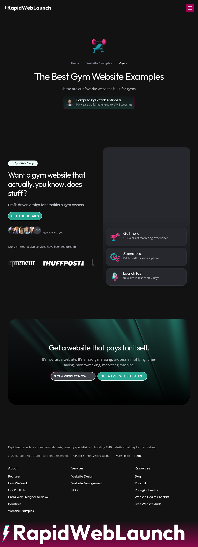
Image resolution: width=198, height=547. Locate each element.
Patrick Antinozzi (85, 456)
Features (14, 476)
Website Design (82, 476)
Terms (138, 456)
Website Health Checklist (152, 497)
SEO (74, 490)
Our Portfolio (17, 490)
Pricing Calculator (146, 490)
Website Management (86, 483)
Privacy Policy (121, 456)
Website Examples (21, 511)
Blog (138, 476)
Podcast (140, 483)
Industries (14, 504)
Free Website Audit (148, 504)
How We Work (18, 483)
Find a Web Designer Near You (28, 497)
